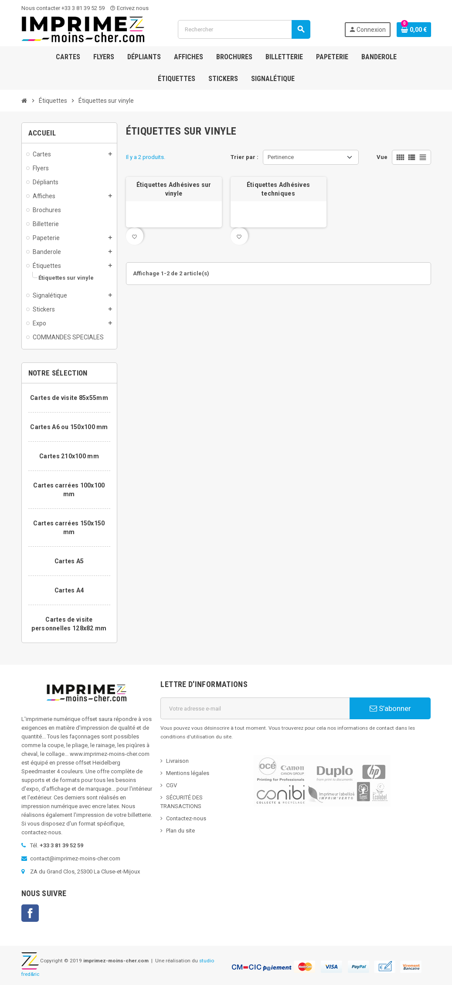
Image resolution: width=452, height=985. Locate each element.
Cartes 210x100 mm (69, 456)
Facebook (30, 913)
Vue (382, 157)
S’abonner (390, 708)
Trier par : (244, 157)
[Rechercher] (244, 29)
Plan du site (180, 830)
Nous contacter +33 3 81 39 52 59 (63, 8)
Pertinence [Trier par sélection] (281, 157)
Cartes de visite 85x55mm (69, 397)
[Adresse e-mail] (255, 708)
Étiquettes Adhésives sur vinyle (173, 189)
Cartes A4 (69, 590)
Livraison (177, 761)
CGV (171, 785)
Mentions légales (187, 773)
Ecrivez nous (129, 8)
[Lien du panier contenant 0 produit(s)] (414, 29)
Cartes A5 (69, 561)
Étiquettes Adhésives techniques (278, 189)
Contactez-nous (186, 818)
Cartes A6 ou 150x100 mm (69, 426)
